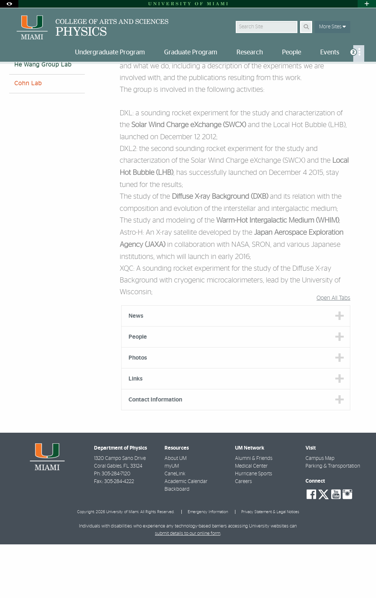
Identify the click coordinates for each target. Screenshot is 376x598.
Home (15, 79)
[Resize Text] (346, 74)
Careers (243, 535)
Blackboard (176, 542)
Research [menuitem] (249, 52)
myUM (171, 519)
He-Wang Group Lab (116, 79)
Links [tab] (135, 432)
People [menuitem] (291, 52)
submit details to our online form (187, 587)
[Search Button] (306, 27)
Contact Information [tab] (155, 453)
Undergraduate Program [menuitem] (110, 52)
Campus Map (320, 512)
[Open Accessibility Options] (9, 4)
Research (43, 79)
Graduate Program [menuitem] (190, 52)
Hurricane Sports (253, 527)
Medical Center (251, 519)
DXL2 (128, 202)
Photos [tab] (138, 411)
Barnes (23, 99)
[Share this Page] (362, 75)
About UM (175, 512)
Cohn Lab (28, 137)
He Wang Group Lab (43, 118)
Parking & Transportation (333, 519)
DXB (259, 250)
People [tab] (138, 390)
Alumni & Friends (253, 512)
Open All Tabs (333, 351)
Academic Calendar (185, 535)
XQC (126, 322)
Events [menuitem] (329, 52)
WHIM (327, 274)
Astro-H (131, 286)
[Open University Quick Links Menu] (367, 4)
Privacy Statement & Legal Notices (270, 565)
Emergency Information (208, 565)
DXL (126, 166)
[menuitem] (358, 53)
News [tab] (136, 369)
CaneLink (174, 527)
